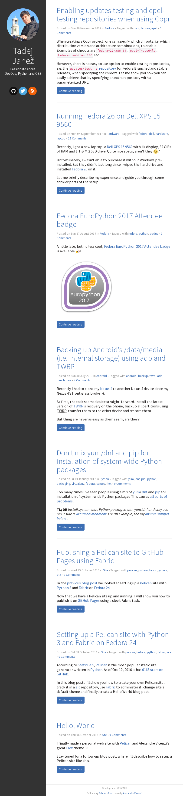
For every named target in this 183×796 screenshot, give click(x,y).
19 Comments (77, 138)
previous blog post (82, 583)
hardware (162, 134)
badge (154, 234)
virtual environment (90, 513)
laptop (61, 138)
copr (136, 28)
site (59, 575)
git (77, 687)
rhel (109, 484)
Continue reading (70, 91)
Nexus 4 (106, 388)
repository (92, 68)
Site (105, 570)
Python (104, 479)
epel (154, 28)
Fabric (83, 587)
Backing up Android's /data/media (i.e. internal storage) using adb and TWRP (111, 358)
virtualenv (78, 484)
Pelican (146, 583)
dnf (137, 479)
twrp (153, 376)
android (131, 376)
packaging (63, 484)
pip (143, 479)
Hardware (113, 134)
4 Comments (82, 380)
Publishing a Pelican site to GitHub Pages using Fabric (110, 556)
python (143, 234)
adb (160, 376)
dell (151, 134)
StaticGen (86, 665)
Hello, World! (77, 725)
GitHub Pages (89, 600)
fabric (153, 570)
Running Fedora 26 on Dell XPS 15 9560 (108, 120)
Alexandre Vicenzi (132, 793)
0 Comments (122, 484)
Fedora (109, 28)
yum (131, 479)
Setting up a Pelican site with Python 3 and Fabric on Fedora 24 (113, 638)
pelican (132, 570)
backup (143, 376)
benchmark (64, 380)
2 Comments (72, 575)
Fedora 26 (79, 169)
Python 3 (64, 587)
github (162, 570)
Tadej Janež (23, 55)
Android (101, 376)
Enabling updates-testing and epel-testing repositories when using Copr (113, 15)
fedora (145, 28)
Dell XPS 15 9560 (120, 146)
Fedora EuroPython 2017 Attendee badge (109, 220)
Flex (69, 747)
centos (100, 484)
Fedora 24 (102, 587)
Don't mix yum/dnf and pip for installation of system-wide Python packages (109, 461)
